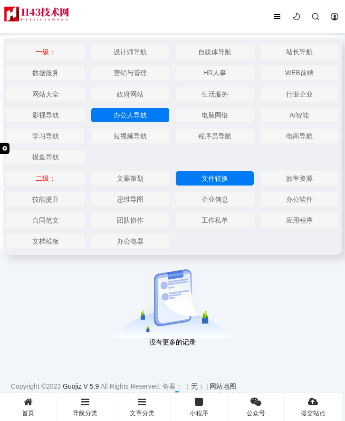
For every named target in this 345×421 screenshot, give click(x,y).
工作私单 (214, 220)
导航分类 (85, 407)
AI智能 (299, 115)
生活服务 (214, 94)
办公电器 (130, 241)
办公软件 (299, 199)
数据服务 (45, 73)
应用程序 (299, 220)
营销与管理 (130, 73)
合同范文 (45, 220)
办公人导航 (130, 115)
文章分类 (142, 407)
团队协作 (130, 220)
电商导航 (299, 136)
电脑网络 (214, 115)
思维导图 (130, 199)
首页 (28, 407)
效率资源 (299, 178)
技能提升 (45, 199)
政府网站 (130, 94)
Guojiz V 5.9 (81, 386)
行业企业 (299, 94)
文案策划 (130, 178)
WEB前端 (299, 73)
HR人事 (214, 73)
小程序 (199, 407)
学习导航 (45, 136)
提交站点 (313, 407)
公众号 (256, 407)
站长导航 (299, 52)
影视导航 (45, 115)
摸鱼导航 (45, 157)
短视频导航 (130, 136)
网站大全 (45, 94)
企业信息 (214, 199)
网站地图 (223, 386)
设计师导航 (130, 52)
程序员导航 (214, 136)
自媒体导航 (214, 52)
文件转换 (214, 178)
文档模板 (45, 241)
